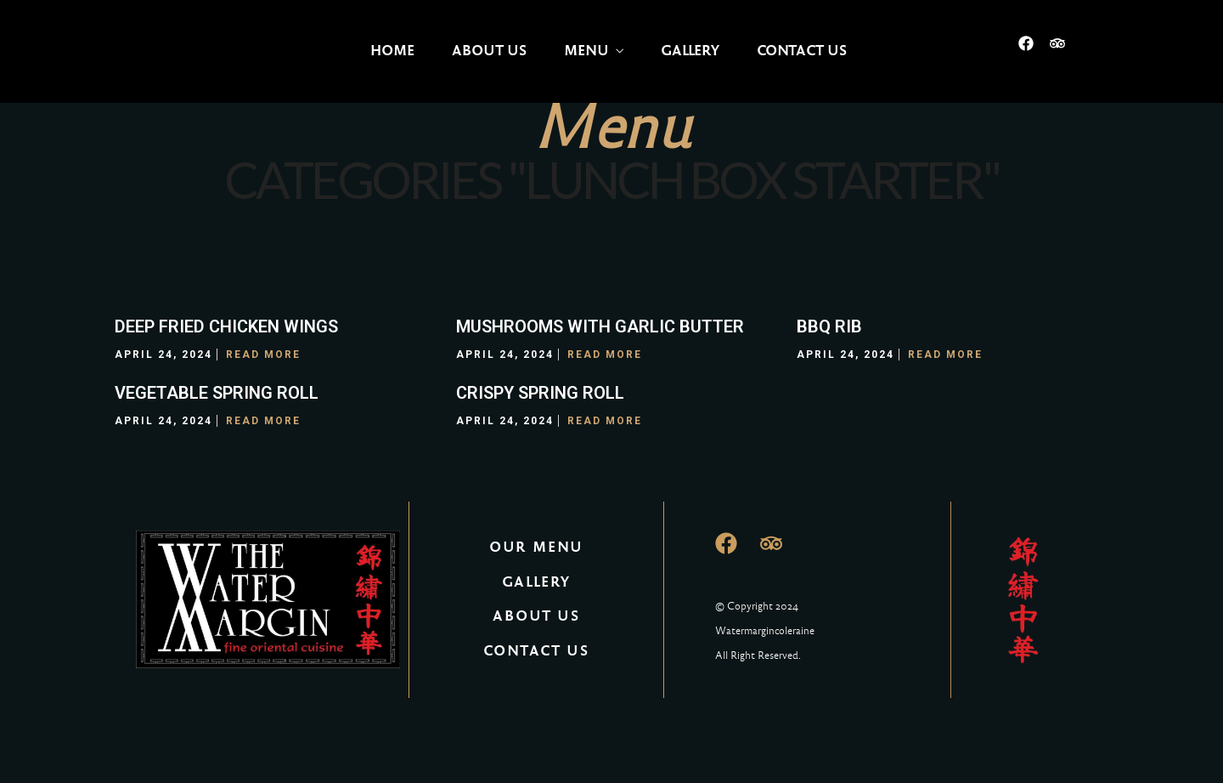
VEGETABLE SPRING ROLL (216, 393)
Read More (263, 354)
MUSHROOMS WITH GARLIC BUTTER (600, 326)
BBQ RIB (829, 326)
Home (392, 51)
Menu (586, 51)
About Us (489, 51)
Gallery (690, 51)
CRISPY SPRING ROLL (540, 393)
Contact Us (802, 51)
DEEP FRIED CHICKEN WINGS (226, 326)
